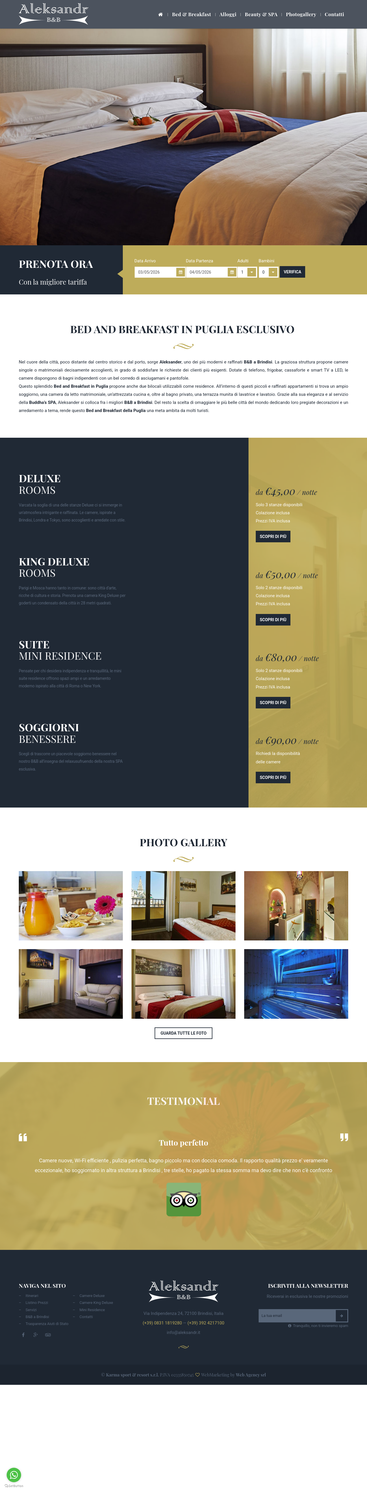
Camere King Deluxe (96, 1302)
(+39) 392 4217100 (206, 1323)
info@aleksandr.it (183, 1332)
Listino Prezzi (37, 1302)
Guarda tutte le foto (183, 1033)
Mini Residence (92, 1310)
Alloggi (228, 14)
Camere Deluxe (92, 1296)
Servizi (31, 1310)
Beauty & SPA (261, 14)
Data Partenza (199, 260)
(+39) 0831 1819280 (162, 1323)
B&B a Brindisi (37, 1317)
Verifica (292, 272)
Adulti (243, 260)
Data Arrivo (145, 260)
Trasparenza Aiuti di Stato (47, 1324)
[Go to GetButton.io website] (14, 1486)
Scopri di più (273, 536)
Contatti (334, 14)
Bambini (267, 260)
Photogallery (301, 14)
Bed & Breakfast (191, 14)
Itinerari (32, 1296)
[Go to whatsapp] (14, 1475)
